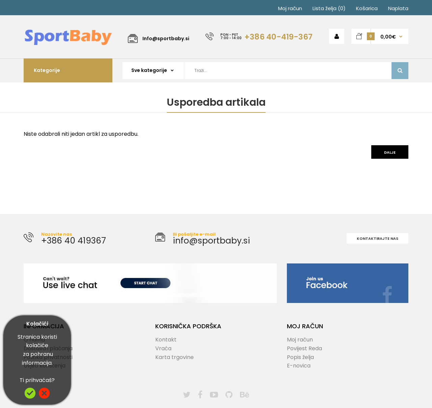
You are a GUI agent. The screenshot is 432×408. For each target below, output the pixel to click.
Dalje (390, 152)
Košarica (367, 8)
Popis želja (300, 357)
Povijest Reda (304, 348)
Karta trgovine (174, 357)
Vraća (163, 348)
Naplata (398, 8)
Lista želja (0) (329, 8)
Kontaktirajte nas (377, 238)
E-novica (298, 365)
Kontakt (166, 339)
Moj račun (290, 8)
